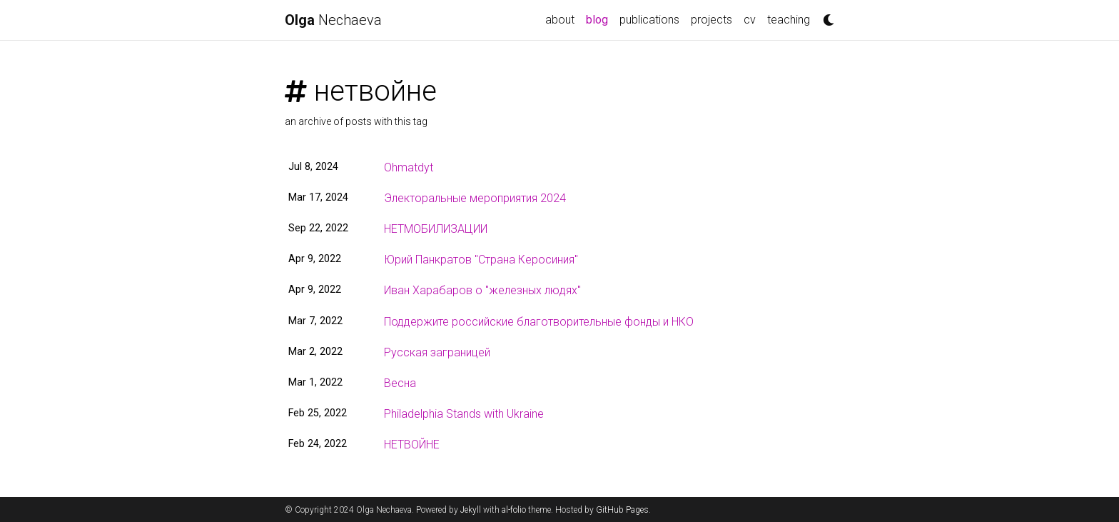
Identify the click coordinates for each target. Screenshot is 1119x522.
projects (711, 19)
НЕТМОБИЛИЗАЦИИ (435, 229)
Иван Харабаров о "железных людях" (482, 290)
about (559, 19)
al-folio (514, 510)
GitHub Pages (622, 510)
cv (750, 19)
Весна (400, 383)
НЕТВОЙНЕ (412, 444)
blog (600, 18)
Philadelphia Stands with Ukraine (464, 414)
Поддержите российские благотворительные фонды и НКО (539, 321)
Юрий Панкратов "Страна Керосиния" (481, 259)
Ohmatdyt (408, 167)
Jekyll (470, 510)
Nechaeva (333, 20)
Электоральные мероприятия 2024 (475, 198)
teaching (788, 19)
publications (649, 19)
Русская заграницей (437, 352)
